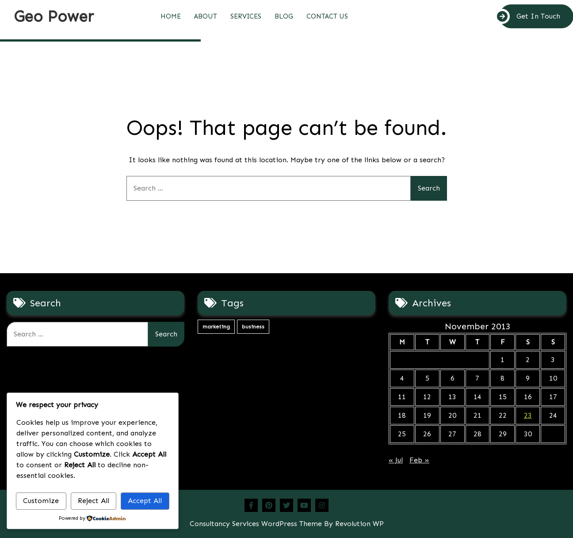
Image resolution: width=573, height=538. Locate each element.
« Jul (396, 460)
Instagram (322, 505)
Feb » (419, 460)
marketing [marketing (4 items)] (216, 327)
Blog (284, 16)
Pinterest (268, 505)
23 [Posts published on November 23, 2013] (528, 415)
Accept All (145, 500)
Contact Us (327, 16)
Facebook (251, 505)
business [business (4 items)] (253, 327)
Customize (41, 500)
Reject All (93, 500)
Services (245, 16)
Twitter (286, 505)
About (205, 16)
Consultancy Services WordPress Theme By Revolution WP (287, 523)
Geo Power (54, 16)
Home (170, 16)
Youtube (304, 505)
